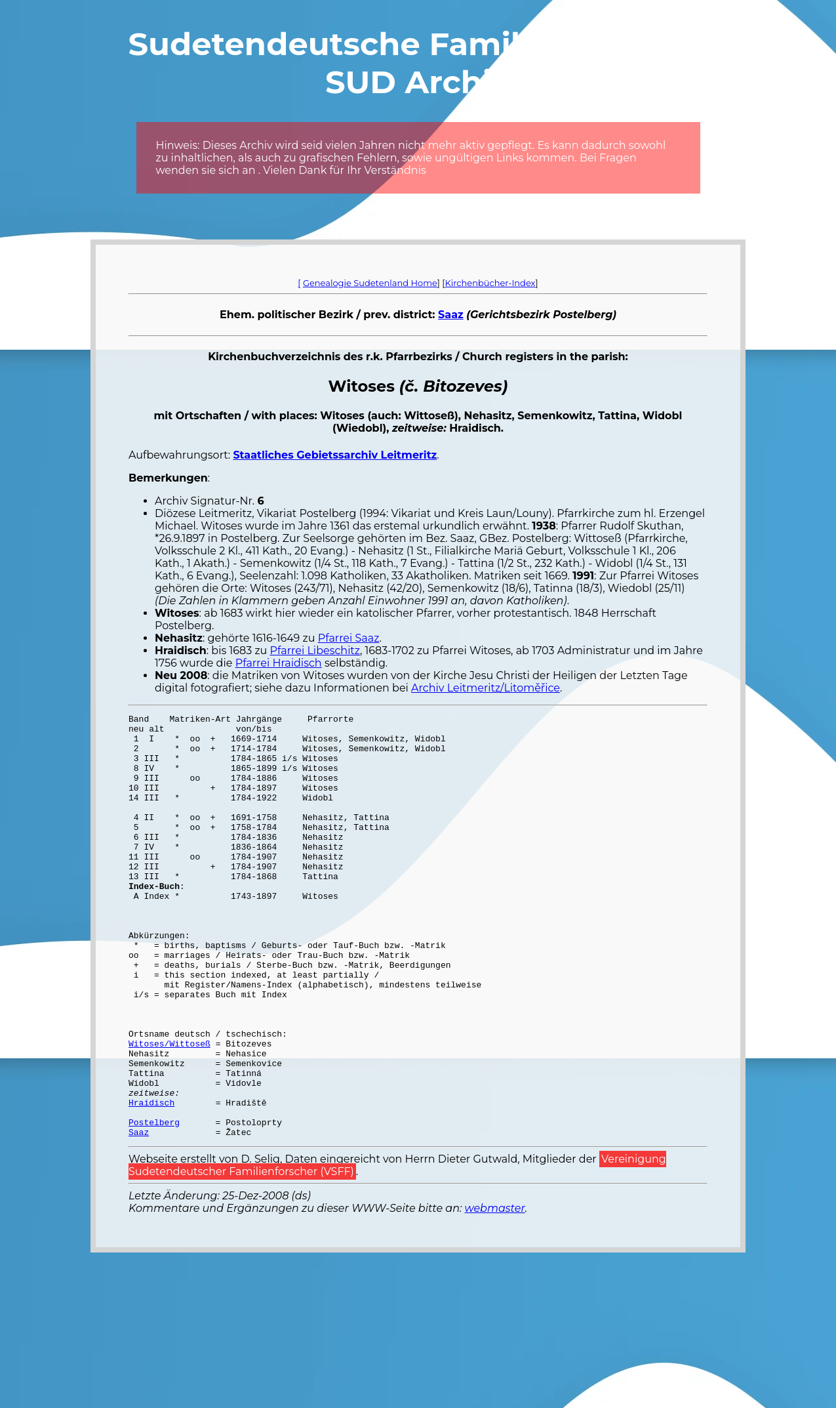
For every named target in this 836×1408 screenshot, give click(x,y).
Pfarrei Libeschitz (315, 650)
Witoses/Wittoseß (169, 1110)
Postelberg (154, 1205)
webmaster (495, 1293)
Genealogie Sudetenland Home (370, 283)
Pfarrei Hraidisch (278, 663)
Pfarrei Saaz (349, 638)
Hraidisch (151, 1181)
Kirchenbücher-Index (490, 283)
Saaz (451, 314)
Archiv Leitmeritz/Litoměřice (485, 688)
